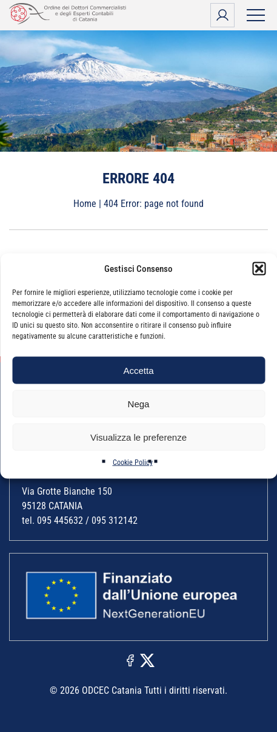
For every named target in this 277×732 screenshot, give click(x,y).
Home (84, 203)
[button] (259, 269)
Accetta (138, 370)
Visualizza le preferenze (138, 437)
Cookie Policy (133, 462)
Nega (139, 403)
